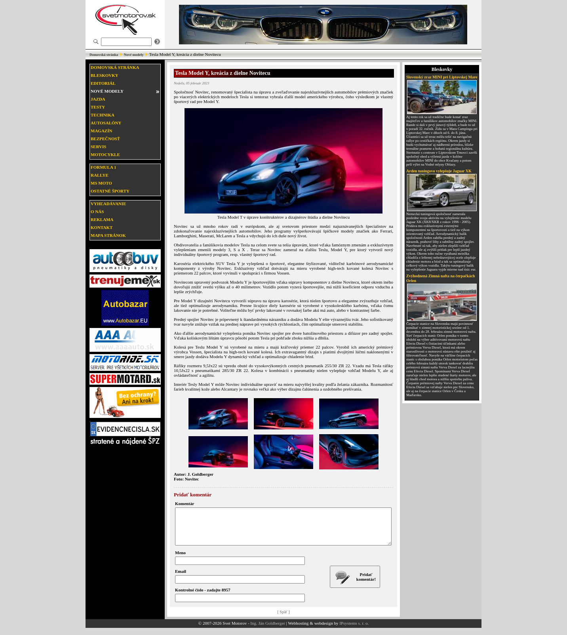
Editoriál (103, 83)
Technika (102, 115)
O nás (97, 211)
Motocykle (105, 154)
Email (180, 578)
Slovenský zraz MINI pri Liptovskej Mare (442, 77)
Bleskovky (104, 75)
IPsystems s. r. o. (354, 630)
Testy (98, 107)
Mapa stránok (108, 235)
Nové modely (134, 55)
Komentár (184, 503)
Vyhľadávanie (108, 203)
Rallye (99, 175)
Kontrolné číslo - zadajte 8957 (202, 597)
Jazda (98, 99)
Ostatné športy (110, 191)
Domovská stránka (103, 55)
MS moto (101, 183)
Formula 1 (103, 167)
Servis (98, 146)
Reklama (102, 219)
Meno (180, 559)
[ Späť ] (284, 619)
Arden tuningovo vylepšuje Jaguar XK (439, 171)
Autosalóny (106, 122)
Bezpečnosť (105, 138)
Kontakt (101, 227)
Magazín (101, 130)
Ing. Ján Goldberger (267, 630)
